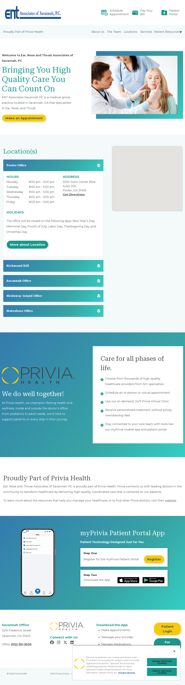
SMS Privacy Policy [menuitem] (59, 673)
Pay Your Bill (146, 12)
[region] (126, 662)
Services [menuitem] (146, 32)
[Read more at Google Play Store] (153, 580)
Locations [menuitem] (130, 32)
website (170, 500)
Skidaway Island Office (24, 295)
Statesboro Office (19, 310)
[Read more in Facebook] (52, 643)
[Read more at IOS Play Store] (128, 580)
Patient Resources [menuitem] (167, 32)
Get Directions (74, 194)
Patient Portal (174, 12)
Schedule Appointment (119, 12)
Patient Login (167, 629)
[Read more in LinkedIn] (72, 643)
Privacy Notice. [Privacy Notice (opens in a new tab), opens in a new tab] (126, 672)
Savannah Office (18, 280)
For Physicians (167, 644)
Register (154, 559)
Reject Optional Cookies (162, 671)
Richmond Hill (17, 265)
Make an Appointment (24, 118)
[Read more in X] (65, 643)
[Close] (174, 651)
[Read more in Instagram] (59, 643)
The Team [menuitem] (114, 32)
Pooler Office (16, 165)
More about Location (27, 245)
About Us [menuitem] (97, 32)
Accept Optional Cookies (162, 662)
